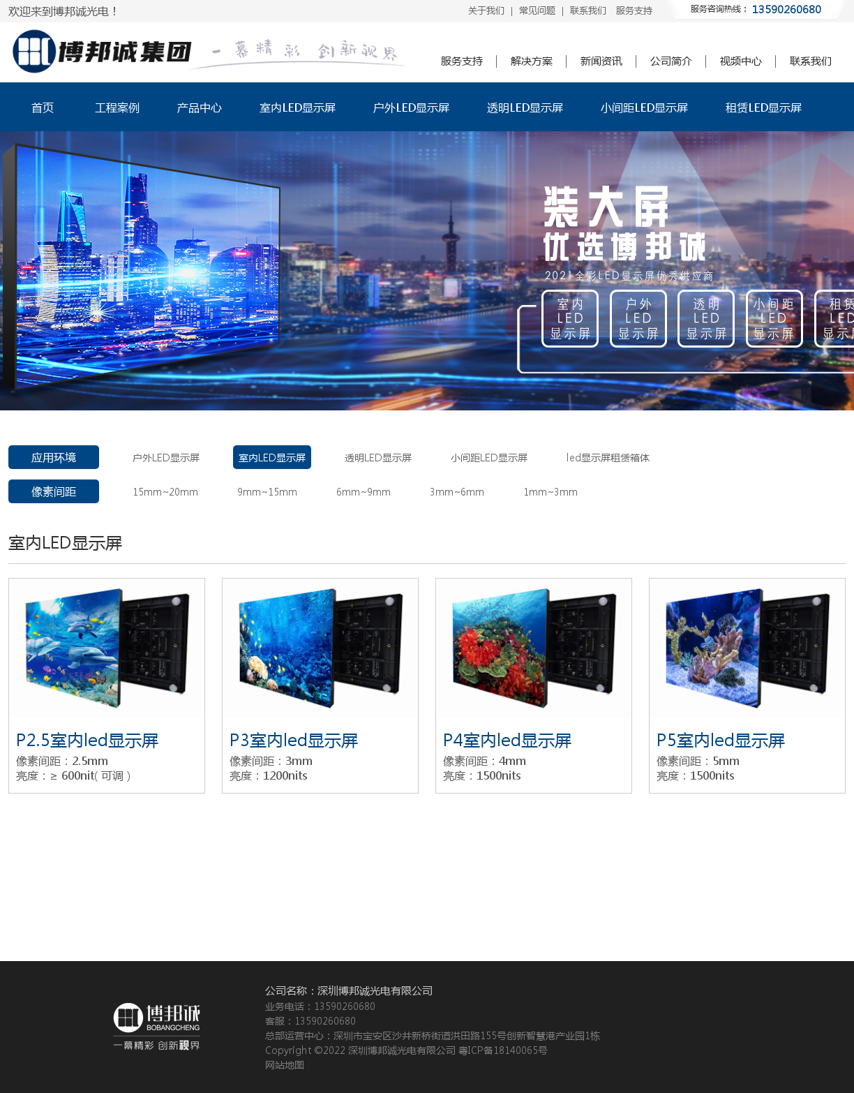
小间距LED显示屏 (644, 107)
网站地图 (284, 1064)
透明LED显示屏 (525, 107)
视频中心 (741, 61)
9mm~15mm (267, 491)
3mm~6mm (457, 491)
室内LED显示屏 (298, 107)
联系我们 (588, 10)
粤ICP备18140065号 (503, 1050)
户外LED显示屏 (411, 107)
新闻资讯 (601, 61)
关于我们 (486, 10)
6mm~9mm (363, 491)
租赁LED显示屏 (764, 107)
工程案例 (117, 107)
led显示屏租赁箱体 (608, 457)
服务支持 (634, 10)
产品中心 (199, 107)
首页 (42, 107)
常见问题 (537, 10)
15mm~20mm (165, 491)
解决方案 (532, 61)
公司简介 (671, 61)
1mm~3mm (550, 491)
